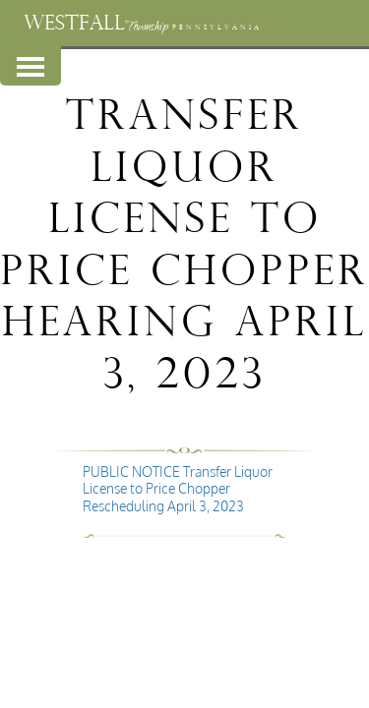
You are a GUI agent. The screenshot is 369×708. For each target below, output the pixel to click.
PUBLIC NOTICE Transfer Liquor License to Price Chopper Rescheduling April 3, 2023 (178, 488)
